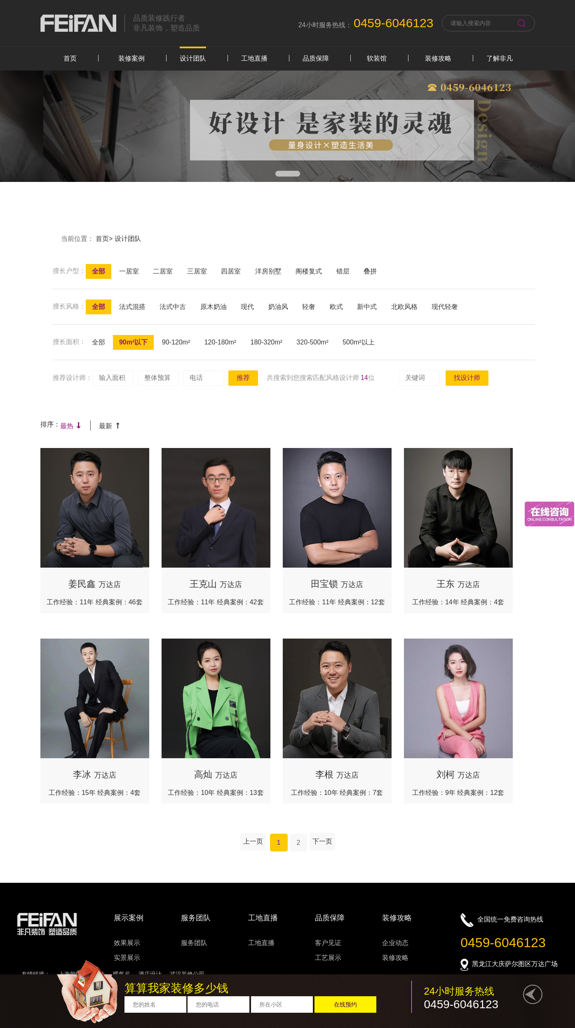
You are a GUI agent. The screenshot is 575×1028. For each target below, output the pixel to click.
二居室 (163, 271)
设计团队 (193, 58)
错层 (343, 271)
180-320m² (266, 342)
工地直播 (254, 58)
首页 (70, 58)
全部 (98, 271)
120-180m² (220, 342)
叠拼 (370, 271)
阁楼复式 (309, 271)
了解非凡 (499, 58)
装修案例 (131, 58)
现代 (247, 306)
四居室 (231, 271)
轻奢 (308, 306)
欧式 (336, 306)
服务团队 (194, 942)
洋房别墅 (268, 271)
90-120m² (176, 342)
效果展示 (127, 942)
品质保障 (316, 58)
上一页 (253, 841)
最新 (110, 426)
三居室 (197, 271)
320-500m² (312, 342)
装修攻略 (438, 58)
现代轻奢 (445, 306)
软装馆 (377, 58)
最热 (71, 426)
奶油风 (278, 306)
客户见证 (328, 942)
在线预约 (345, 1004)
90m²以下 (133, 342)
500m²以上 (358, 342)
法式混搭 (132, 306)
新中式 (367, 306)
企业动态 (395, 942)
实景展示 (127, 957)
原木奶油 (213, 306)
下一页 (322, 841)
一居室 (129, 271)
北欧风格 (404, 306)
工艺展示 (328, 957)
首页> (105, 238)
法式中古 (173, 306)
